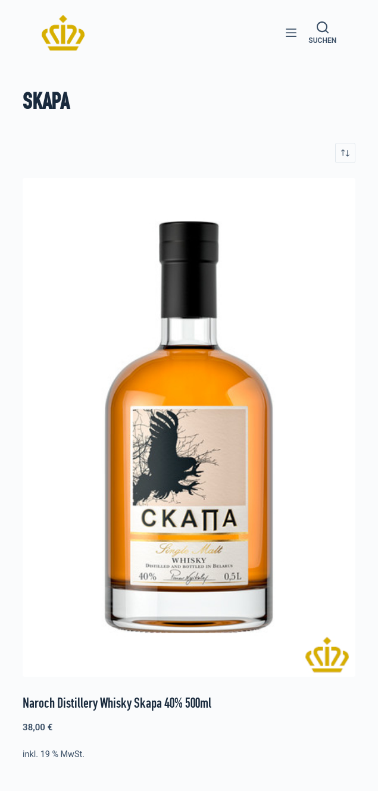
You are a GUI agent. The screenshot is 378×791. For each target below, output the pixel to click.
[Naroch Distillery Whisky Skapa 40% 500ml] (189, 427)
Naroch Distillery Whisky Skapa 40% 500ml (117, 702)
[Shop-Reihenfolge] (345, 153)
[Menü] (291, 32)
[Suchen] (322, 32)
